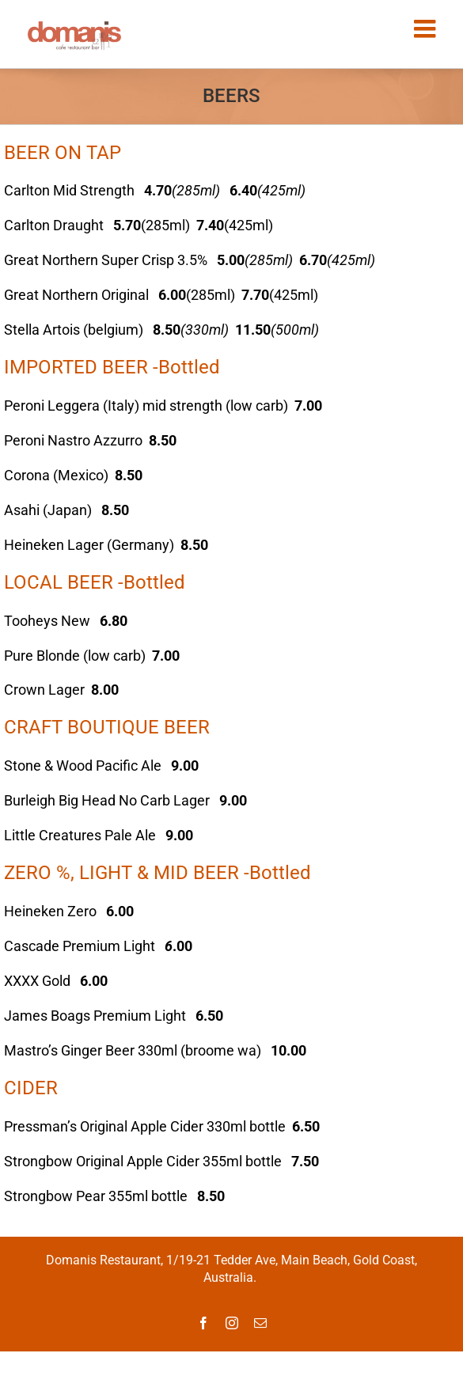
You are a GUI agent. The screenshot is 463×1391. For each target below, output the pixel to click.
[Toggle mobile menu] (426, 28)
